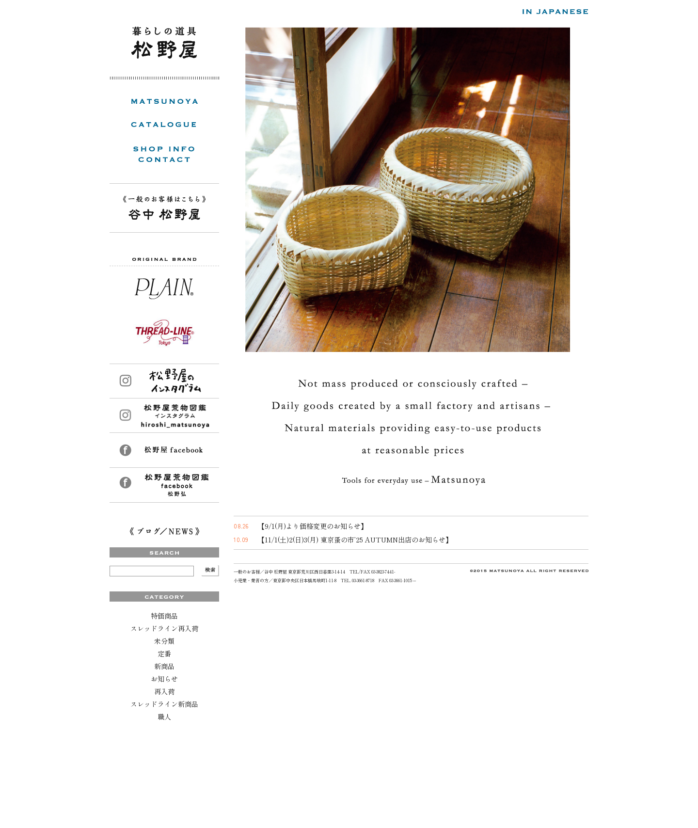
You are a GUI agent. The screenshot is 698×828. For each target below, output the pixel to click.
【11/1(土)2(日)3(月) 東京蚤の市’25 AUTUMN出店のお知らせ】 (355, 539)
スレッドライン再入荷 (164, 628)
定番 (164, 653)
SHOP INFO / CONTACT (164, 154)
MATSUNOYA (164, 101)
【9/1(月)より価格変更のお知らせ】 (312, 526)
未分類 (164, 641)
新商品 (164, 666)
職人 (164, 716)
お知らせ (164, 679)
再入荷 (164, 691)
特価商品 (164, 616)
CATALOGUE (163, 124)
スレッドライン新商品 (164, 704)
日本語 (555, 12)
